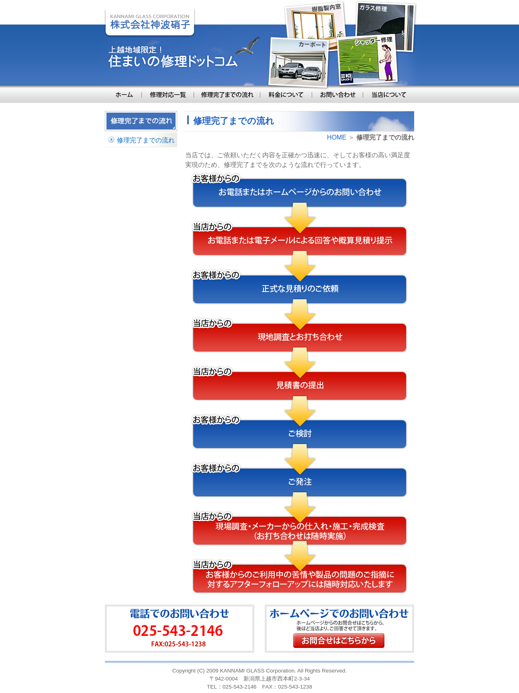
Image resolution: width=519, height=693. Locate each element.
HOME (336, 137)
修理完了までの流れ (146, 140)
